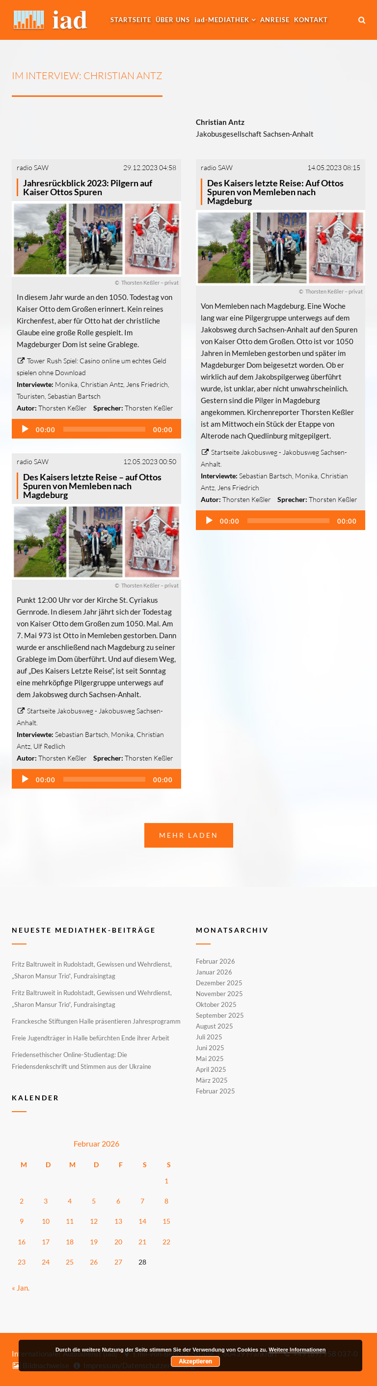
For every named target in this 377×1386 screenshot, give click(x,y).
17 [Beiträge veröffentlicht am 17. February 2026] (46, 1242)
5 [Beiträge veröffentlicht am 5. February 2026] (94, 1201)
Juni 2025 (210, 1048)
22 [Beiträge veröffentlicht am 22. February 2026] (166, 1242)
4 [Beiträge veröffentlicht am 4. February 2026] (70, 1201)
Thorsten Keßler (62, 408)
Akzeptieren (195, 1361)
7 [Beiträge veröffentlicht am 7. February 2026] (142, 1201)
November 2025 (219, 994)
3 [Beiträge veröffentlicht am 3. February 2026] (46, 1201)
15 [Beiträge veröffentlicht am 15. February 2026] (166, 1221)
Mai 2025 (210, 1058)
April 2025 (211, 1069)
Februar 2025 (215, 1090)
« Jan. (20, 1287)
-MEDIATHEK (221, 20)
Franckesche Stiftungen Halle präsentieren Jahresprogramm (96, 1021)
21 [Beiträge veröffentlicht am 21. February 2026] (142, 1242)
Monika (66, 384)
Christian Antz (102, 384)
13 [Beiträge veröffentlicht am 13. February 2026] (118, 1221)
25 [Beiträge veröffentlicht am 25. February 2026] (70, 1262)
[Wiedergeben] (25, 429)
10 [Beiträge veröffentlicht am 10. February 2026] (46, 1221)
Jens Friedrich (147, 384)
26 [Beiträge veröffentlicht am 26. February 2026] (94, 1262)
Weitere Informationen (297, 1350)
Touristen (31, 396)
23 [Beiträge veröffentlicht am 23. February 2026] (22, 1262)
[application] (96, 429)
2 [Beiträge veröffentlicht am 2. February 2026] (22, 1201)
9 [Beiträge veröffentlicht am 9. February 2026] (22, 1221)
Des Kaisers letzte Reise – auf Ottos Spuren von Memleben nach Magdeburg (92, 486)
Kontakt (311, 20)
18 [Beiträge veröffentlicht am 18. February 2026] (70, 1242)
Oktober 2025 (216, 1004)
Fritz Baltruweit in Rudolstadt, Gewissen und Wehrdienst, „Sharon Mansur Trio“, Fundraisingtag (92, 970)
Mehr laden (188, 835)
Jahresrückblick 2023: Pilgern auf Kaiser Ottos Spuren (87, 187)
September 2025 (220, 1015)
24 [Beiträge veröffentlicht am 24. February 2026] (46, 1262)
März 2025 (212, 1080)
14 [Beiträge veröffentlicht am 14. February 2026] (142, 1221)
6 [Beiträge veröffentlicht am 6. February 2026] (118, 1201)
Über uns (173, 20)
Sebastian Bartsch (74, 396)
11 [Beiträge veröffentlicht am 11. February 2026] (70, 1221)
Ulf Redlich (49, 746)
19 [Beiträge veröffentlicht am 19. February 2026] (94, 1242)
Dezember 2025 (219, 983)
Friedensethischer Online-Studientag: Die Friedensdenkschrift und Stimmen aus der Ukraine (81, 1060)
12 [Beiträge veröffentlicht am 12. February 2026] (94, 1221)
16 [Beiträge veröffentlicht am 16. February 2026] (22, 1242)
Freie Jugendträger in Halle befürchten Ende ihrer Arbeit (90, 1038)
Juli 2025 (209, 1037)
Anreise (275, 20)
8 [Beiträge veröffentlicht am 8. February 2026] (166, 1201)
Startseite (130, 20)
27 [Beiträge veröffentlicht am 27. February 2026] (118, 1262)
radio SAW (33, 167)
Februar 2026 (215, 961)
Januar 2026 (214, 972)
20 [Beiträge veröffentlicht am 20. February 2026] (118, 1242)
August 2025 (214, 1026)
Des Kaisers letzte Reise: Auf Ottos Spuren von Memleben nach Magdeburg (275, 191)
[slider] (104, 429)
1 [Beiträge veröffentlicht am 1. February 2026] (166, 1181)
